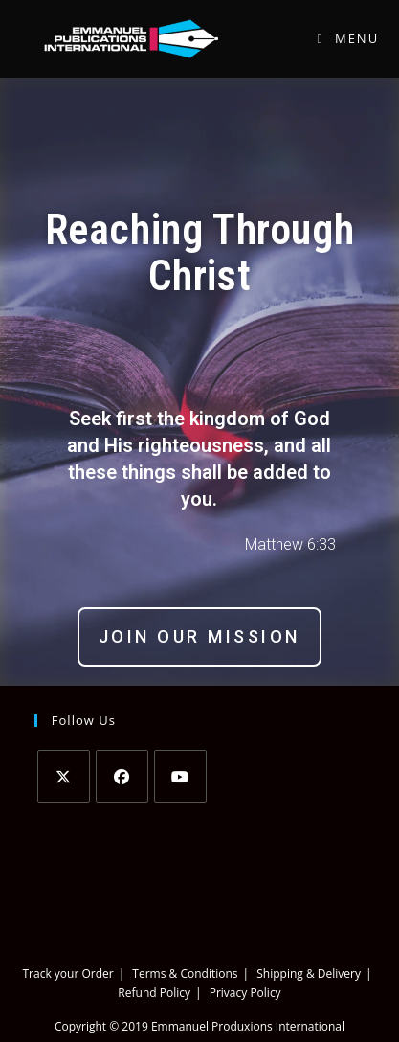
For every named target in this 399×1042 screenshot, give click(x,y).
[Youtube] (180, 776)
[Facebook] (122, 776)
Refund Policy (154, 993)
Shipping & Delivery (308, 973)
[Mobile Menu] (341, 38)
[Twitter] (63, 776)
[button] (199, 637)
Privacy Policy (245, 993)
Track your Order (67, 973)
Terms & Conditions (184, 973)
